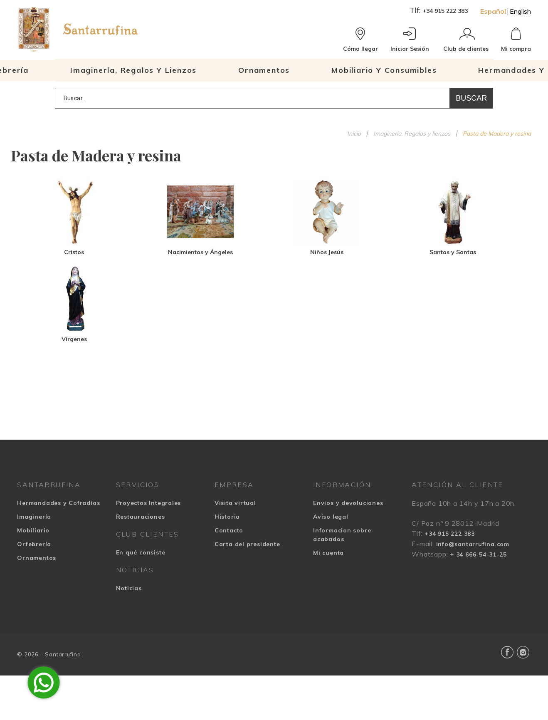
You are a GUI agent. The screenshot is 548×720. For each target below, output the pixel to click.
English (520, 11)
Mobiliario (33, 530)
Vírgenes (74, 339)
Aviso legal (330, 516)
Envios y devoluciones (348, 503)
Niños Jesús (326, 252)
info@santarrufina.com (472, 544)
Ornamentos (36, 558)
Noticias (129, 588)
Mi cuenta (328, 553)
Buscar (471, 98)
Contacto (229, 530)
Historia (227, 516)
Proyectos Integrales (148, 503)
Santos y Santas (453, 252)
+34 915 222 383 (445, 11)
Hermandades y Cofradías (58, 503)
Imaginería (34, 516)
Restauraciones (140, 516)
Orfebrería (34, 544)
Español (493, 11)
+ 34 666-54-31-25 (478, 554)
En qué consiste (140, 552)
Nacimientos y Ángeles (200, 252)
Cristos (74, 252)
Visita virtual (235, 503)
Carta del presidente (247, 544)
